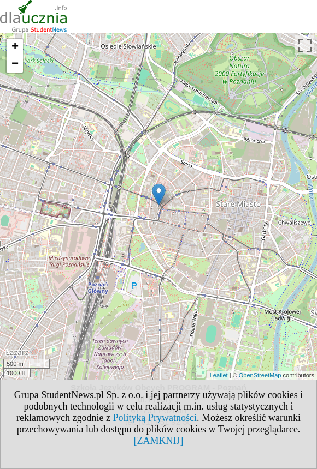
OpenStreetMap (260, 375)
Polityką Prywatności (155, 417)
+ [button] (15, 47)
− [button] (15, 64)
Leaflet (219, 375)
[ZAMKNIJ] (159, 440)
